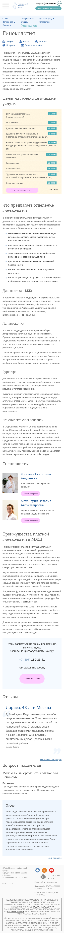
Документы (52, 882)
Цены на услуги (46, 19)
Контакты (6, 25)
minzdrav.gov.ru (15, 911)
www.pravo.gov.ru (44, 907)
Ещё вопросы (55, 858)
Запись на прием (32, 678)
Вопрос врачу (8, 22)
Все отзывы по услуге (51, 759)
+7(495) (46, 3)
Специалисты (27, 19)
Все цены (53, 189)
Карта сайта (40, 882)
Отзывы (24, 22)
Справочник (44, 22)
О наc (5, 19)
